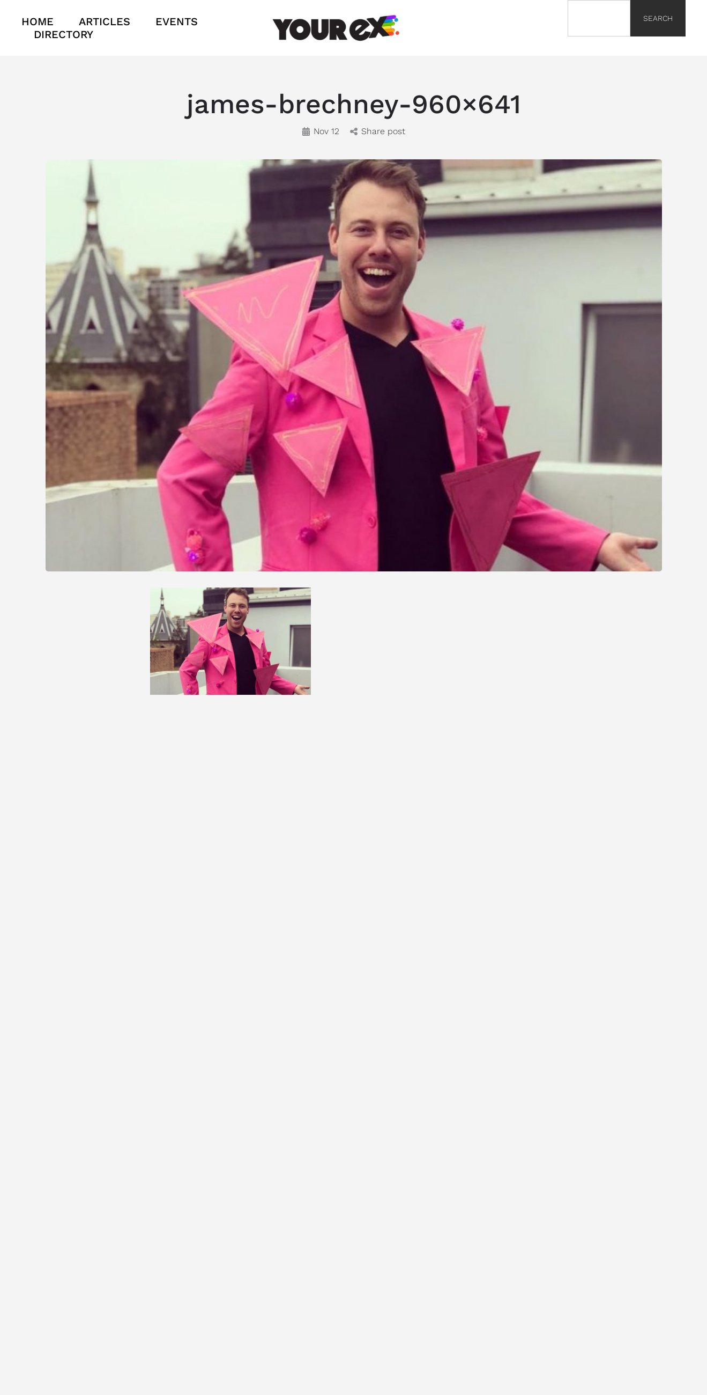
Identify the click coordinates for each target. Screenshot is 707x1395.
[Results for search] (599, 43)
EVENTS (176, 21)
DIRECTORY (63, 34)
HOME (37, 21)
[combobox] (599, 18)
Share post (377, 131)
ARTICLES (104, 21)
